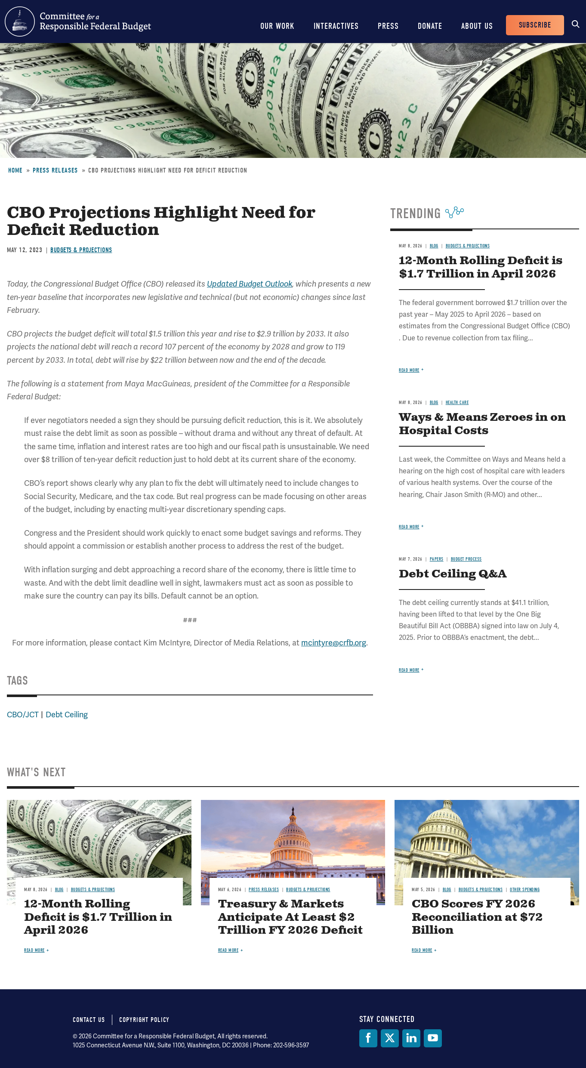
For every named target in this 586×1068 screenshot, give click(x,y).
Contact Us (89, 1020)
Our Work (277, 26)
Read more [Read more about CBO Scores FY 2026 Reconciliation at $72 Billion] (422, 950)
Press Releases (55, 170)
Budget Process (466, 559)
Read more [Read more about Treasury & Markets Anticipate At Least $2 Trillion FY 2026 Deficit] (228, 950)
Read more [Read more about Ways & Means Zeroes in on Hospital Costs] (409, 527)
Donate (430, 26)
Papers (437, 559)
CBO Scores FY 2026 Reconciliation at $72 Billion (477, 917)
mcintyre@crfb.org (333, 643)
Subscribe (535, 25)
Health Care (457, 402)
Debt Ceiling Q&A (452, 574)
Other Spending (525, 889)
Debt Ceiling (67, 714)
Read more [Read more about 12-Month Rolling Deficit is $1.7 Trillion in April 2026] (409, 370)
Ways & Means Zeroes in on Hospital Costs (482, 424)
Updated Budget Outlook (249, 284)
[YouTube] (433, 1038)
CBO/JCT (23, 714)
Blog (434, 246)
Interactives (336, 26)
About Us (477, 26)
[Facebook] (368, 1038)
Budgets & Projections (81, 250)
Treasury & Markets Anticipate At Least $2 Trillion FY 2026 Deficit (290, 917)
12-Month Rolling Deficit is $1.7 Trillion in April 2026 (480, 267)
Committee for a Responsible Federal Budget (78, 21)
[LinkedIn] (411, 1038)
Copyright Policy (144, 1020)
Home (15, 170)
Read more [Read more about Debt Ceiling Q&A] (409, 670)
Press (388, 26)
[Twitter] (390, 1038)
